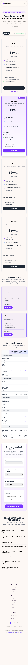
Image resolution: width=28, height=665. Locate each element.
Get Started (14, 88)
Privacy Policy (19, 632)
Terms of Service (11, 632)
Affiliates (14, 607)
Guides (14, 602)
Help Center (14, 600)
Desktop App (14, 618)
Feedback (14, 606)
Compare (14, 604)
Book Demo (8, 307)
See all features (14, 91)
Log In (14, 591)
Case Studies (14, 587)
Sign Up (14, 589)
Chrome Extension (14, 617)
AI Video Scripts (14, 615)
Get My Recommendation (14, 506)
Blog (14, 598)
